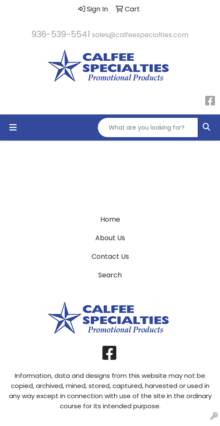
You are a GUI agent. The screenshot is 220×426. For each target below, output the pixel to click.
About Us (110, 238)
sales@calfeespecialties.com (140, 35)
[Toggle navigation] (13, 127)
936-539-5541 (61, 34)
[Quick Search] (148, 127)
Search (110, 275)
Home (110, 219)
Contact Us (110, 256)
